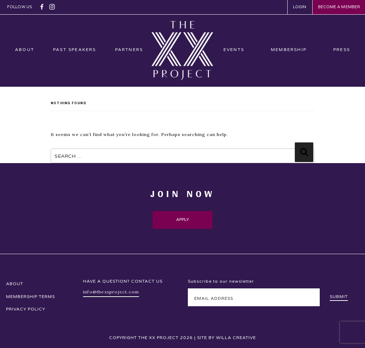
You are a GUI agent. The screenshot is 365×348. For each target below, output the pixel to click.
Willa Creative (236, 337)
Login (300, 7)
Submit (339, 296)
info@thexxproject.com (111, 291)
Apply (182, 219)
